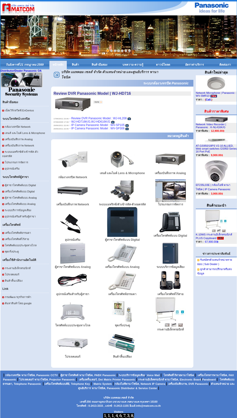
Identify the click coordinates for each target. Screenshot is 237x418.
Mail (157, 375)
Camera (160, 383)
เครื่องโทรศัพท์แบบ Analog (20, 204)
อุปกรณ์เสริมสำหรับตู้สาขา (20, 216)
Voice (150, 375)
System (107, 383)
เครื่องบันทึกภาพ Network (19, 145)
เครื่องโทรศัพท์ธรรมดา (18, 232)
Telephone (20, 383)
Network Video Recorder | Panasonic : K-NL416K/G (211, 126)
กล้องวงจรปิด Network (17, 126)
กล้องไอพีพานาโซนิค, (127, 383)
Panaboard (209, 379)
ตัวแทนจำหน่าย (220, 383)
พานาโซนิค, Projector (47, 379)
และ (232, 383)
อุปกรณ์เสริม (12, 168)
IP (153, 383)
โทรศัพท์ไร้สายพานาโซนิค (178, 375)
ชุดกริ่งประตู (12, 251)
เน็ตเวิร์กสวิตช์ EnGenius (19, 110)
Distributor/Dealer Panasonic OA (21, 70)
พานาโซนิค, (28, 375)
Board (197, 379)
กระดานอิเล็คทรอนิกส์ (151, 379)
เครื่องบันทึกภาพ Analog (19, 139)
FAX (231, 375)
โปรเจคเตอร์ (12, 274)
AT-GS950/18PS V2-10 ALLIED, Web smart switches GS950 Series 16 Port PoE (216, 148)
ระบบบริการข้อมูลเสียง (18, 210)
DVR (191, 383)
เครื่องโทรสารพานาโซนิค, (212, 375)
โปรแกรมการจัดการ (16, 162)
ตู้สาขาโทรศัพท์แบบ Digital (20, 185)
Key (87, 383)
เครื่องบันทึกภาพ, (178, 383)
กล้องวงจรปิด (12, 375)
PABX (98, 375)
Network (146, 383)
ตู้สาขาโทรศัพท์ (69, 375)
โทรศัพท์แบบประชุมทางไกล (21, 245)
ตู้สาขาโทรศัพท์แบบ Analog (21, 197)
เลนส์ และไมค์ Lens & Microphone (25, 133)
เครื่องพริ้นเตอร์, (88, 379)
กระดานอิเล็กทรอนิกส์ (18, 268)
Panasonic (43, 375)
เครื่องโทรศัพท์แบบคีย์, (57, 383)
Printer (116, 379)
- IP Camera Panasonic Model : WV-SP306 (89, 128)
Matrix (107, 379)
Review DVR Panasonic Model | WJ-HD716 (92, 93)
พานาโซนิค (86, 375)
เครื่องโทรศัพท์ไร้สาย (17, 239)
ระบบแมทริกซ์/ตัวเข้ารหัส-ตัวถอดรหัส (122, 204)
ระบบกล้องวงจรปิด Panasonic (166, 83)
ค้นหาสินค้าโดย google (18, 303)
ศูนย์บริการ (84, 388)
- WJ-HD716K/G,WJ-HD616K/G (82, 121)
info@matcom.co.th (148, 405)
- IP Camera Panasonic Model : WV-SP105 (89, 125)
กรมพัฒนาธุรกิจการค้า (18, 297)
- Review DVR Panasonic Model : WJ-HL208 (90, 118)
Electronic (186, 379)
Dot (100, 379)
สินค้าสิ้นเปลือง (13, 280)
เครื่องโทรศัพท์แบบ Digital (20, 191)
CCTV (54, 375)
